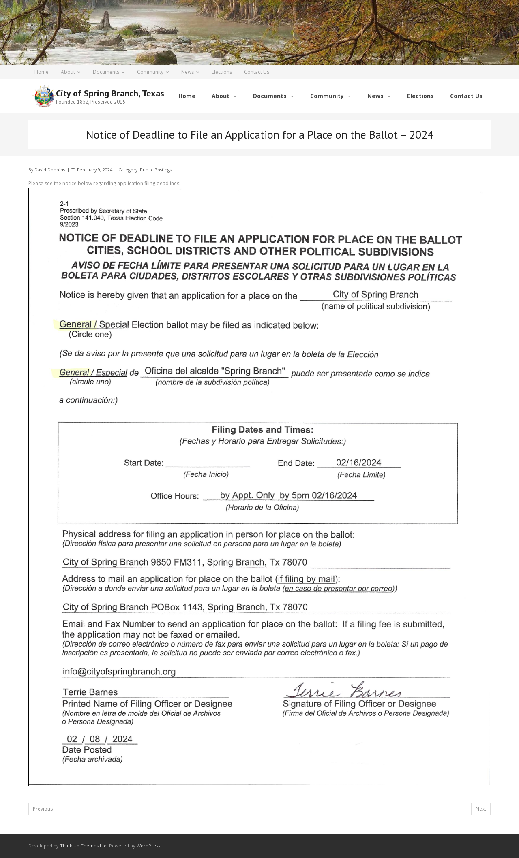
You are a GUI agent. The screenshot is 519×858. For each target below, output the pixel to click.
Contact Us (256, 71)
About (68, 71)
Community (150, 71)
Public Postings (156, 169)
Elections (222, 71)
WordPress (148, 846)
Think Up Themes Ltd (83, 846)
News (187, 71)
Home (41, 71)
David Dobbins (49, 169)
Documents (106, 71)
